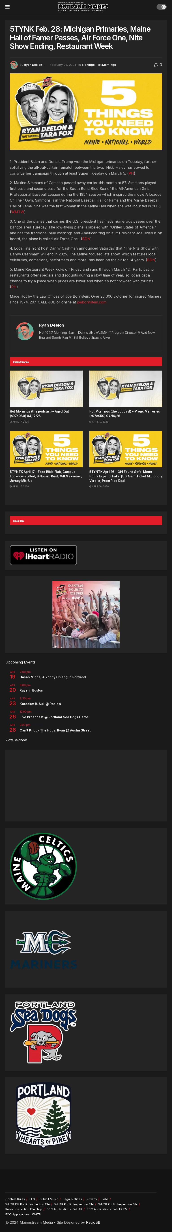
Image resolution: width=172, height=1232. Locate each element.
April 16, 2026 (99, 486)
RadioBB (93, 1222)
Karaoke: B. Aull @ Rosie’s (40, 704)
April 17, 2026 (19, 421)
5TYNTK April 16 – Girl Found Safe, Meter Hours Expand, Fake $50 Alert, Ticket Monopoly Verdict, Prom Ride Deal (125, 476)
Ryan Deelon (33, 64)
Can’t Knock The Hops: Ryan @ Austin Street (55, 730)
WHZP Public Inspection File (118, 1204)
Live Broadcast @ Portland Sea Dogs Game (54, 717)
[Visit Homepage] (83, 6)
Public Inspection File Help (23, 1209)
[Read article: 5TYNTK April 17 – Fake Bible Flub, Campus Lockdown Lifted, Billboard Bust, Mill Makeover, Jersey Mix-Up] (46, 449)
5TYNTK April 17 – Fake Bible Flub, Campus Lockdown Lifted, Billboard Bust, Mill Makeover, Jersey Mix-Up (46, 476)
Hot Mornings (106, 64)
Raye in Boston (31, 690)
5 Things (88, 64)
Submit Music (49, 1199)
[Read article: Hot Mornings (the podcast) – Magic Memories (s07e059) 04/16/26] (125, 389)
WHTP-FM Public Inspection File (27, 1204)
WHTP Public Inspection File (74, 1204)
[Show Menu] (7, 6)
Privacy (92, 1199)
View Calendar (16, 740)
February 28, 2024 (63, 64)
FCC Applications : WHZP (23, 1214)
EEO (32, 1199)
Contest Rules (15, 1199)
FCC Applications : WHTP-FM (107, 1209)
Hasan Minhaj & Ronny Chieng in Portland (53, 677)
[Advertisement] (86, 785)
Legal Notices (72, 1199)
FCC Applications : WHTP (64, 1209)
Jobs (105, 1199)
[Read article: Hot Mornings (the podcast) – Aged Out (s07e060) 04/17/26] (46, 389)
